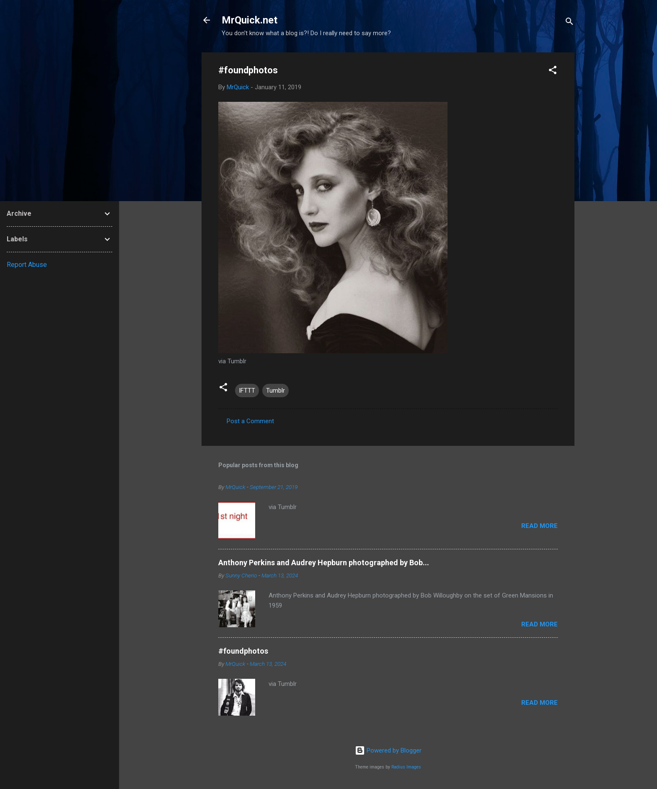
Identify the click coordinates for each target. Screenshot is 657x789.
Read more (539, 526)
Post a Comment (250, 421)
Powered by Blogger (388, 750)
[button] (553, 71)
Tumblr (275, 390)
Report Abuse (27, 265)
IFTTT (247, 390)
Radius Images (406, 767)
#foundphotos (243, 651)
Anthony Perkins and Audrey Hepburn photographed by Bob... (323, 562)
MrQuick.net (249, 20)
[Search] (569, 23)
